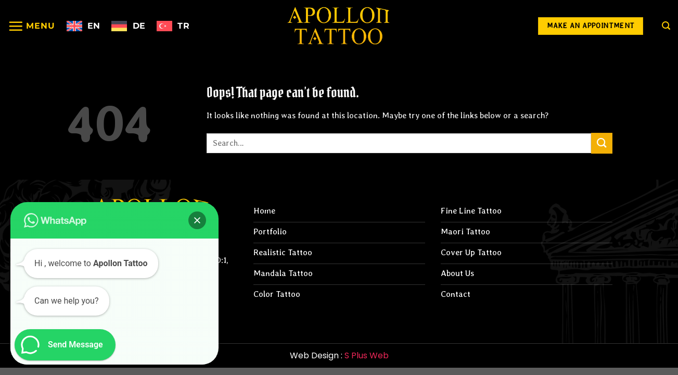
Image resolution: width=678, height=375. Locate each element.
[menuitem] (83, 26)
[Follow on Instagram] (455, 26)
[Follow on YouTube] (514, 26)
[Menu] (31, 26)
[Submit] (601, 143)
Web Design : (339, 355)
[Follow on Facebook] (485, 26)
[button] (197, 220)
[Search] (666, 26)
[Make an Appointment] (590, 26)
